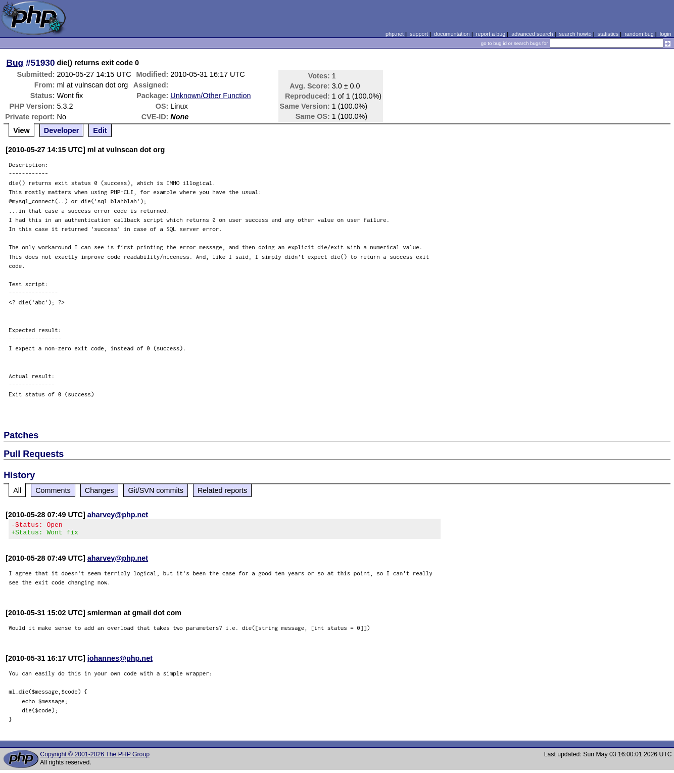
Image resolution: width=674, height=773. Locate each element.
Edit (100, 130)
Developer (61, 130)
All (17, 490)
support (419, 34)
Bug (15, 63)
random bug (639, 34)
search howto (575, 34)
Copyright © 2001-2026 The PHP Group (95, 757)
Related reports (222, 490)
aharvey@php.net (117, 515)
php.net (395, 34)
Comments (53, 490)
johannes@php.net (120, 661)
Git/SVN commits (155, 490)
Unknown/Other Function (210, 96)
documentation (452, 34)
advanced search (532, 34)
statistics (608, 34)
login (665, 34)
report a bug (490, 34)
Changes (99, 490)
